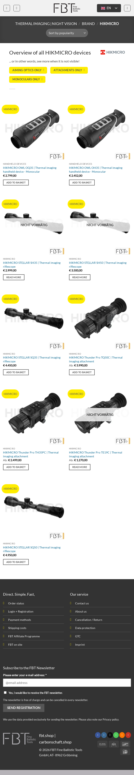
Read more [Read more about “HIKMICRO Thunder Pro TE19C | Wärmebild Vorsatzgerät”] (79, 467)
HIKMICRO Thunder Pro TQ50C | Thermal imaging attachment (96, 359)
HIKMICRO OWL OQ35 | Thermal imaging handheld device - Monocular (29, 169)
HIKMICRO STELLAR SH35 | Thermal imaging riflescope (31, 264)
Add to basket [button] (16, 182)
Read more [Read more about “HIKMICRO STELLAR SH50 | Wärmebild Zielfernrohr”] (79, 277)
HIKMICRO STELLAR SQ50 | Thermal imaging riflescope (31, 549)
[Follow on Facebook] (98, 735)
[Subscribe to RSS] (122, 735)
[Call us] (116, 735)
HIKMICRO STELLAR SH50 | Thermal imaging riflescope (97, 264)
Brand (88, 23)
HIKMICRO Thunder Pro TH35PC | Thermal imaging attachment (31, 454)
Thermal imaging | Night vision (46, 23)
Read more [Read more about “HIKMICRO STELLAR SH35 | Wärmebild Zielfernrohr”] (13, 277)
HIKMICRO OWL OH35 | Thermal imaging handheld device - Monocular (95, 169)
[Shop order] (67, 33)
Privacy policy (111, 719)
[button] (6, 8)
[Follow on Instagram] (104, 735)
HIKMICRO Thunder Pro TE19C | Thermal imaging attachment (95, 454)
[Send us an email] (110, 735)
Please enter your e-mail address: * (25, 675)
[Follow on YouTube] (128, 735)
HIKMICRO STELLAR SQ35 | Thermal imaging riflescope (31, 359)
